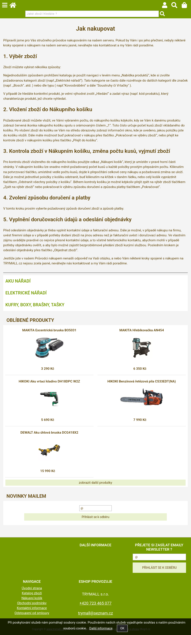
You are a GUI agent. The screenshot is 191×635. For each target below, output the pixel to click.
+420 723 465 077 (95, 603)
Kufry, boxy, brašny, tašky (34, 304)
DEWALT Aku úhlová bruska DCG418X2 (49, 432)
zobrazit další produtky (95, 483)
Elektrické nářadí (26, 292)
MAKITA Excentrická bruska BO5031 (49, 330)
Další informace (100, 628)
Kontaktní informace (32, 608)
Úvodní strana (32, 588)
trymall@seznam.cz (95, 613)
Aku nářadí (17, 281)
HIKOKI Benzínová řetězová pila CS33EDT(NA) (141, 381)
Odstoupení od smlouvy (31, 613)
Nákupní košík (31, 598)
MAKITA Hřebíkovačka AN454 (141, 330)
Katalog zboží (32, 593)
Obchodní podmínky (31, 603)
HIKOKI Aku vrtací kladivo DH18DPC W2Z (49, 381)
